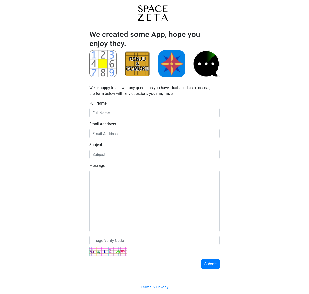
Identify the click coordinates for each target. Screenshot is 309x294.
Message (97, 165)
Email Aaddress (102, 124)
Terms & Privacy (155, 287)
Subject (95, 145)
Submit (210, 264)
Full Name (98, 103)
